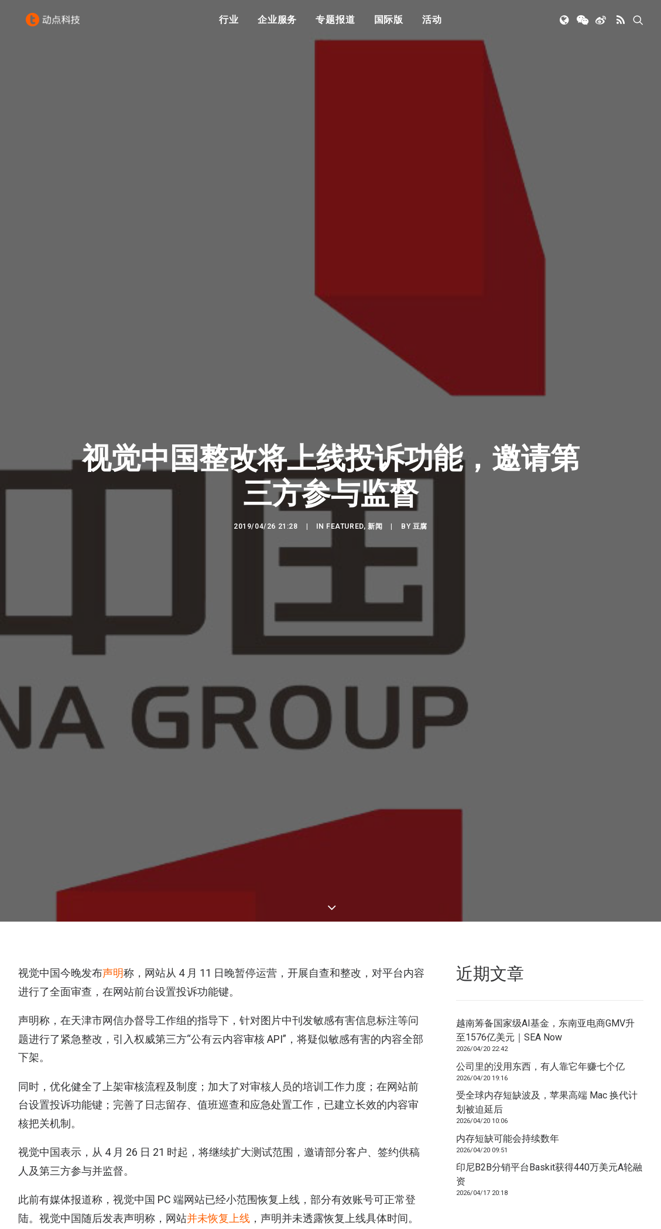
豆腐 (420, 488)
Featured (345, 488)
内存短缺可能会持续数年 (507, 1061)
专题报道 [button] (335, 24)
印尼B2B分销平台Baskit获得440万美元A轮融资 (549, 1097)
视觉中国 (65, 1200)
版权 (29, 1200)
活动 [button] (432, 24)
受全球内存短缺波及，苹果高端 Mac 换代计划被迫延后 (547, 1025)
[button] (565, 25)
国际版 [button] (388, 24)
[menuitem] (229, 25)
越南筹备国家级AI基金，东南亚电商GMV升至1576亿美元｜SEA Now (545, 953)
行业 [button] (229, 24)
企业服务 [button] (277, 24)
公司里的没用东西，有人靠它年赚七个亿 (540, 989)
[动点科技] (55, 25)
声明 (113, 896)
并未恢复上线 (218, 1141)
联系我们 (615, 1211)
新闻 (375, 488)
